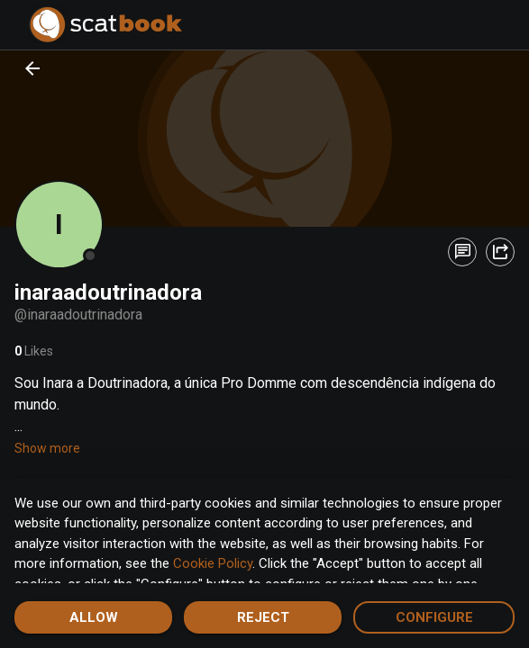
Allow (93, 617)
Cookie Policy (212, 563)
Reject (263, 617)
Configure (434, 617)
